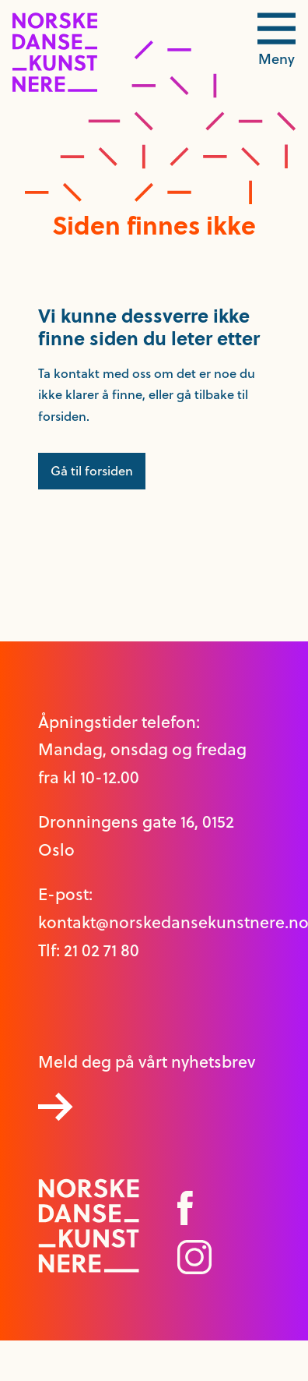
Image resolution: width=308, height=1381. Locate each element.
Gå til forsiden (92, 470)
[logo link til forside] (54, 88)
